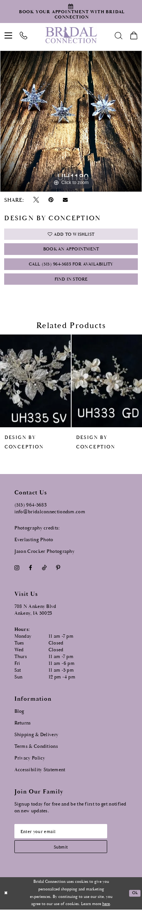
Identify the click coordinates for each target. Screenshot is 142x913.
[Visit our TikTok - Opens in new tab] (44, 570)
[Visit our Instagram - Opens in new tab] (17, 570)
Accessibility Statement (40, 772)
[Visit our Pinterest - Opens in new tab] (58, 570)
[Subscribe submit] (62, 849)
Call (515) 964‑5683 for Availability (70, 266)
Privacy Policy (29, 760)
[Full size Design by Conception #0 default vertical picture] (71, 121)
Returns (22, 725)
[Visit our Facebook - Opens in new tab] (31, 570)
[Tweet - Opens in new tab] (36, 200)
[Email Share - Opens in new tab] (65, 200)
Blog (19, 713)
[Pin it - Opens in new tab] (51, 200)
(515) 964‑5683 (30, 507)
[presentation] (35, 383)
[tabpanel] (71, 121)
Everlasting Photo (33, 542)
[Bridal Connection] (71, 35)
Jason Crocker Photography (44, 554)
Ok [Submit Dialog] (134, 896)
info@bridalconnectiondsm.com (49, 514)
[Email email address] (62, 833)
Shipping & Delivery (36, 737)
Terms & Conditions (36, 749)
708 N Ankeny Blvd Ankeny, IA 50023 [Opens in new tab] (35, 612)
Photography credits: (37, 530)
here (106, 907)
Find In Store (71, 281)
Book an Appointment (71, 250)
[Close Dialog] (6, 897)
